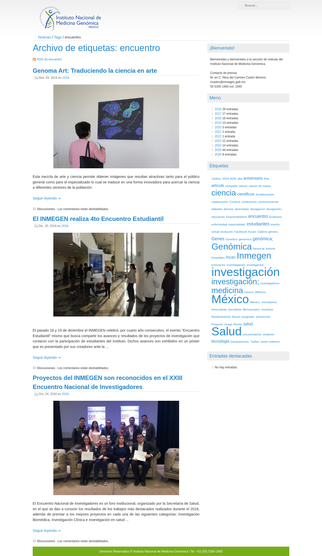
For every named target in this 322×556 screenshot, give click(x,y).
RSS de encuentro (49, 59)
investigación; (235, 281)
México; (255, 302)
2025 (218, 150)
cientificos (246, 194)
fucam (252, 231)
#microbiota (219, 309)
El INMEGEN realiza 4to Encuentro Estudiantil (98, 218)
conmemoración (268, 201)
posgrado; (248, 316)
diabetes (216, 209)
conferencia (249, 201)
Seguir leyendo (45, 198)
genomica (245, 239)
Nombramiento (221, 316)
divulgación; (274, 209)
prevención (263, 316)
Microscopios (251, 309)
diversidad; (242, 209)
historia (270, 248)
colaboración (219, 201)
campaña (231, 185)
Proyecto (217, 324)
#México (260, 292)
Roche (237, 324)
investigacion (255, 264)
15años (216, 178)
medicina (227, 290)
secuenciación (252, 334)
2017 (218, 113)
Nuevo (236, 316)
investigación (245, 272)
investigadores (269, 283)
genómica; (263, 238)
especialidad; (237, 224)
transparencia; (239, 341)
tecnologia (220, 341)
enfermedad (219, 224)
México (230, 299)
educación (218, 216)
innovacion (218, 264)
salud (248, 324)
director (229, 209)
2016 (218, 109)
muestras (267, 309)
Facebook (240, 231)
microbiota (235, 309)
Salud (226, 331)
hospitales (218, 257)
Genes (217, 238)
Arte (266, 178)
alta (239, 178)
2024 (218, 145)
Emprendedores (236, 216)
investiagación (236, 264)
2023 (218, 141)
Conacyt (234, 201)
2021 (218, 132)
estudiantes (258, 223)
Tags (58, 37)
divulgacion (257, 209)
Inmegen (254, 255)
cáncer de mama (260, 185)
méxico (249, 292)
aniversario (253, 178)
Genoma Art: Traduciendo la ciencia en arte (95, 70)
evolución (226, 231)
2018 (65, 226)
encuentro (258, 216)
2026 (218, 154)
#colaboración (265, 194)
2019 (65, 78)
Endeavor (275, 216)
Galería (262, 231)
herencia (258, 248)
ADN (233, 178)
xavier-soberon (270, 341)
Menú (215, 97)
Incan (230, 257)
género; (273, 231)
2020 (218, 127)
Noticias (44, 37)
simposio (268, 334)
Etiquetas (219, 165)
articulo (217, 185)
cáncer (243, 185)
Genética (231, 239)
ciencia (223, 192)
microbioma (269, 302)
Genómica (231, 246)
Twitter (255, 341)
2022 (218, 136)
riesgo (228, 324)
